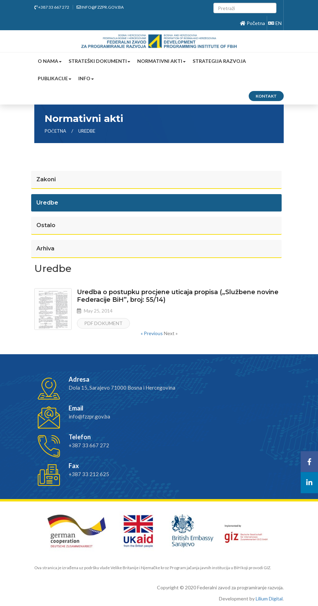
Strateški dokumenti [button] (99, 61)
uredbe (86, 131)
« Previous (152, 333)
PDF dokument (103, 323)
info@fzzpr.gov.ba (100, 7)
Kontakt (266, 96)
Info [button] (86, 78)
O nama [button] (50, 61)
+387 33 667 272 (51, 7)
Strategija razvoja (219, 61)
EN (275, 23)
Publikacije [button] (54, 78)
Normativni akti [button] (161, 61)
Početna (252, 23)
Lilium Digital (269, 598)
